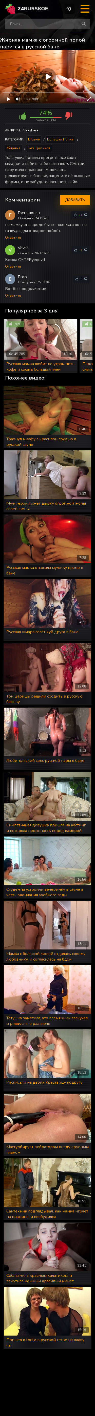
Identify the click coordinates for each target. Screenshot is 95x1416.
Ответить (13, 237)
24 (33, 8)
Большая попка (60, 139)
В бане (34, 139)
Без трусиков (39, 148)
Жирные (14, 148)
